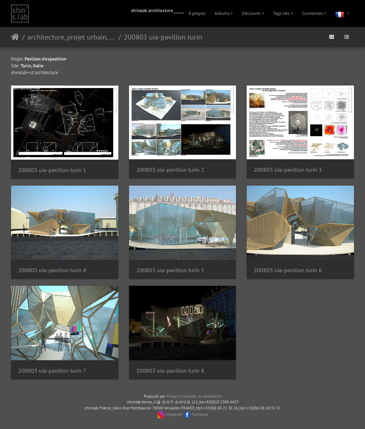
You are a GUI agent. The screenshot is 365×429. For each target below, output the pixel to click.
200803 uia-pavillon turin (163, 37)
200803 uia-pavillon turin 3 (288, 169)
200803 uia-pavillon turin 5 (170, 270)
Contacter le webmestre (201, 396)
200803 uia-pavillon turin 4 (52, 270)
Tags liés (281, 13)
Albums (222, 13)
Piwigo (172, 396)
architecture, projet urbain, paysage (71, 37)
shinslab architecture (152, 10)
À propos (197, 13)
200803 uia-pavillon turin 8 (170, 370)
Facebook (200, 414)
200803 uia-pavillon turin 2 (170, 169)
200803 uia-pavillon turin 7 (52, 370)
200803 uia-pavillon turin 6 (288, 270)
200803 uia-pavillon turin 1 (52, 170)
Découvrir (251, 13)
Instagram (174, 414)
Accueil (15, 37)
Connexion (312, 13)
